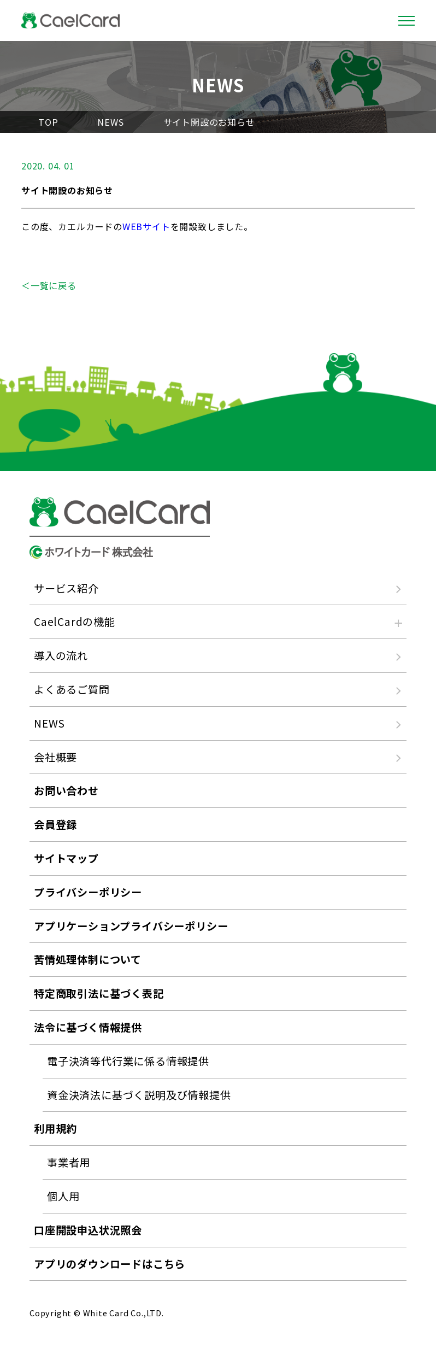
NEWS (110, 121)
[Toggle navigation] (406, 21)
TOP (48, 121)
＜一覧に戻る (48, 285)
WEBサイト (146, 226)
